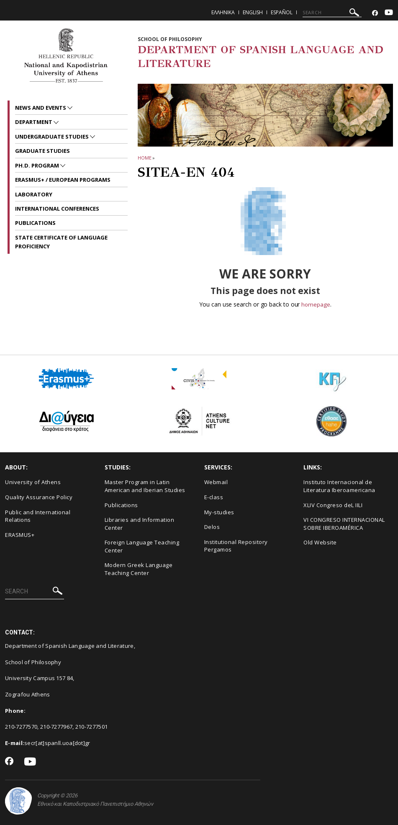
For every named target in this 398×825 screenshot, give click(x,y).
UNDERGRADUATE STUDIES (52, 136)
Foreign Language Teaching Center (142, 546)
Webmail (216, 482)
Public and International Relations (37, 515)
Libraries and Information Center (140, 523)
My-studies (219, 512)
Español (282, 12)
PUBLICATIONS (35, 223)
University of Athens (33, 482)
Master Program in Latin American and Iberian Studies (145, 486)
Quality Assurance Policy (38, 497)
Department (34, 122)
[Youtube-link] (389, 13)
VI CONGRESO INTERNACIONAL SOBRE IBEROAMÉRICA (344, 523)
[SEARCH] (332, 12)
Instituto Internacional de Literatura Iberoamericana (339, 486)
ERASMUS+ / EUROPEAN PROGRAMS (62, 179)
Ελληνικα (223, 12)
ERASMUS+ (19, 535)
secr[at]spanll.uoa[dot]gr (57, 743)
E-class (213, 497)
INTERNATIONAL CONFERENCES (57, 208)
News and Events (41, 107)
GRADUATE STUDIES (42, 151)
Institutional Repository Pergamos (236, 546)
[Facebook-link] (375, 13)
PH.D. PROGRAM (37, 165)
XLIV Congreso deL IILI (332, 504)
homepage (315, 304)
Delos (212, 527)
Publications (121, 504)
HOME (144, 158)
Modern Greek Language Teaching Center (139, 569)
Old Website (320, 542)
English (253, 12)
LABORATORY (33, 194)
